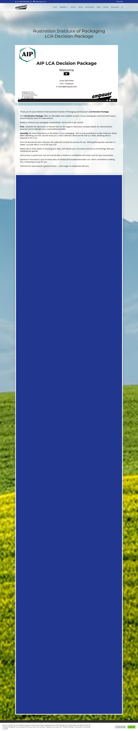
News (98, 7)
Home (55, 7)
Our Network (89, 7)
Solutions (63, 7)
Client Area (120, 1)
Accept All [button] (131, 727)
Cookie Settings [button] (120, 727)
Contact (105, 7)
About (80, 7)
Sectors (73, 7)
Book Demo (115, 7)
